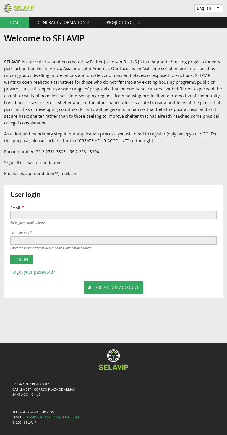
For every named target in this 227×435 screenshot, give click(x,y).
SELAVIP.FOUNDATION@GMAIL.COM (51, 417)
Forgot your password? (32, 272)
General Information (64, 22)
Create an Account (117, 287)
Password (19, 233)
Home (14, 22)
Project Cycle (124, 22)
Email (15, 208)
